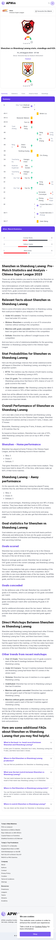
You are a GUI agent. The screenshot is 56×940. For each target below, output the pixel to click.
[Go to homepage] (9, 3)
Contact (4, 870)
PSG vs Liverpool (6, 827)
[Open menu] (52, 3)
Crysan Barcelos (46, 204)
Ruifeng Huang (24, 151)
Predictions (5, 889)
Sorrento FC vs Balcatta (9, 846)
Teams (3, 895)
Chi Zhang (43, 155)
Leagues (4, 892)
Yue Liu (26, 122)
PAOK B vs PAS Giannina (9, 857)
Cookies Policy (41, 927)
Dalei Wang (44, 221)
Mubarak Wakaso (23, 118)
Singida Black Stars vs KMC (10, 849)
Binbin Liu (43, 113)
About (3, 864)
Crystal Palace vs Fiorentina (10, 835)
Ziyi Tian (19, 105)
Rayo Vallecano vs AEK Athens (11, 833)
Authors (3, 867)
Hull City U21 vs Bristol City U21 (11, 854)
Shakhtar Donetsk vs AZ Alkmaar (11, 838)
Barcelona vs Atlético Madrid (10, 830)
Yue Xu (27, 178)
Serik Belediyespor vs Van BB (10, 851)
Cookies (4, 876)
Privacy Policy (5, 873)
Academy (4, 901)
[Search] (49, 3)
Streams (4, 898)
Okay (35, 934)
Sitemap (4, 882)
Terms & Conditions (7, 879)
